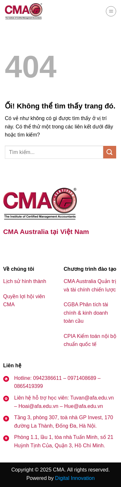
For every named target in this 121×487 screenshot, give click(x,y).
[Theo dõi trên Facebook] (9, 249)
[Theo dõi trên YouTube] (25, 249)
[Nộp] (109, 152)
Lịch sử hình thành (24, 281)
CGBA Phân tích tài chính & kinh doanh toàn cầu (86, 313)
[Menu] (111, 11)
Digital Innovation (75, 478)
